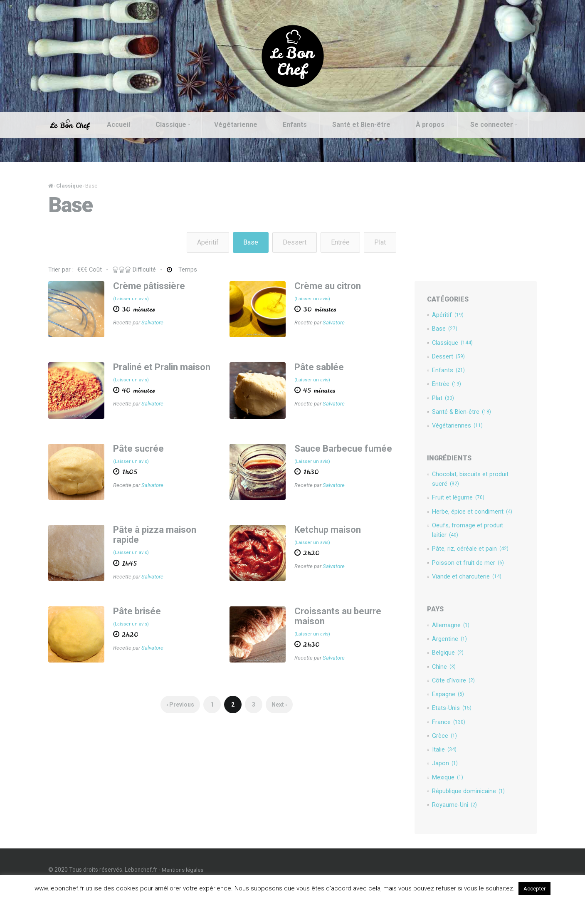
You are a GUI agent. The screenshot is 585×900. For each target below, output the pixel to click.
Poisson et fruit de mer (464, 568)
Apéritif (208, 242)
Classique (180, 125)
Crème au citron (327, 286)
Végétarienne (243, 125)
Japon (441, 772)
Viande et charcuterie (463, 582)
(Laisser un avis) (136, 299)
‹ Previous (182, 700)
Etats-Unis (448, 716)
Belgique (443, 659)
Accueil (126, 125)
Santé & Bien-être (458, 414)
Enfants (302, 125)
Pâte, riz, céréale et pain (466, 554)
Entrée (340, 242)
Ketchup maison (327, 524)
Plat (380, 242)
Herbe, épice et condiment (468, 515)
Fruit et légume (454, 501)
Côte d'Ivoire (449, 688)
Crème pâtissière (154, 286)
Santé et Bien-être (369, 125)
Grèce (440, 744)
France (444, 730)
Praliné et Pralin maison (167, 365)
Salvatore (158, 323)
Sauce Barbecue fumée (343, 445)
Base (250, 242)
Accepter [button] (534, 888)
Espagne (444, 702)
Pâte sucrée (143, 445)
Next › (281, 700)
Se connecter (92, 149)
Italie (440, 758)
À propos (437, 125)
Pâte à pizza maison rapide (160, 529)
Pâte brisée (142, 606)
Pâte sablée (318, 365)
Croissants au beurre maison (337, 611)
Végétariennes (453, 429)
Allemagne (446, 631)
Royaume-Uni (450, 815)
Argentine (445, 645)
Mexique (443, 787)
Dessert (294, 242)
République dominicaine (464, 801)
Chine (440, 673)
